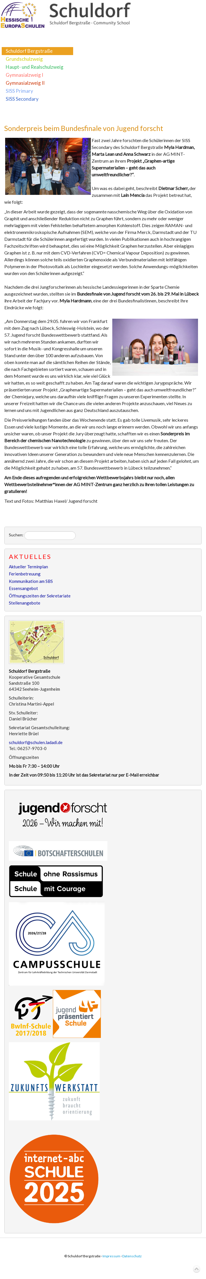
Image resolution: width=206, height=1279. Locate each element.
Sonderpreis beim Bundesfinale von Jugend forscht (83, 128)
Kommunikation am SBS (31, 581)
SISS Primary (19, 91)
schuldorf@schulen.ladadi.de (36, 742)
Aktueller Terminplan (28, 566)
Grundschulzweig (24, 59)
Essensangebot (23, 588)
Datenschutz (132, 1256)
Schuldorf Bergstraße (29, 51)
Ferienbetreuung (25, 573)
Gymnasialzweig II (25, 83)
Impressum (111, 1256)
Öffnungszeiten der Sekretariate (40, 595)
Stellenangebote (24, 602)
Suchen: (16, 534)
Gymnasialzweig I (24, 75)
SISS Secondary (22, 99)
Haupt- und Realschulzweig (34, 67)
